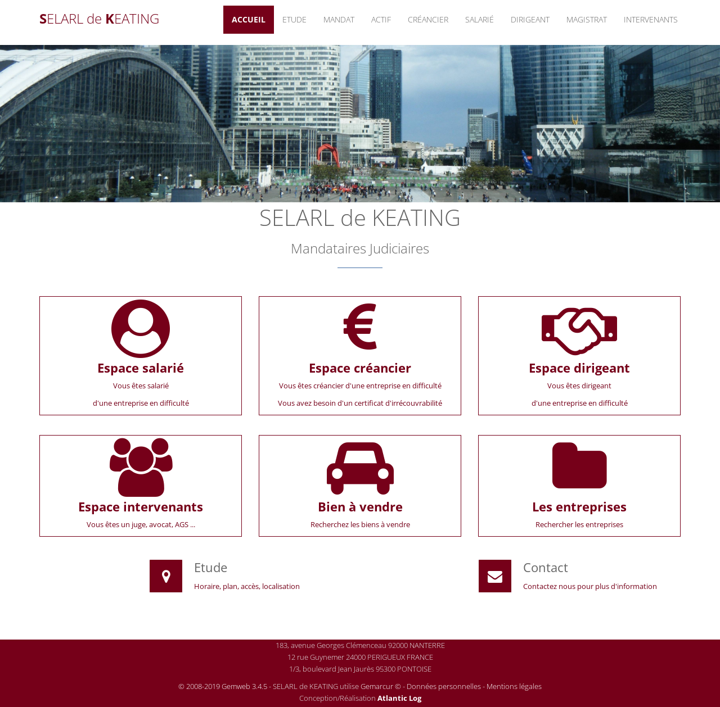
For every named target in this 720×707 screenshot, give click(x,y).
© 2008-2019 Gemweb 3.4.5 (222, 686)
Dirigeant (530, 19)
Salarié (479, 19)
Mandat (338, 19)
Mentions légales (514, 686)
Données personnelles (444, 686)
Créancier (428, 19)
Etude (294, 19)
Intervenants (651, 19)
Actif (381, 19)
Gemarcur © (381, 686)
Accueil (249, 19)
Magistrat (586, 19)
